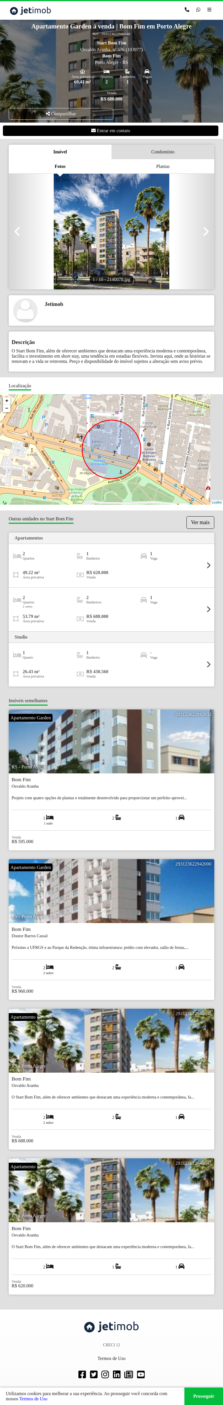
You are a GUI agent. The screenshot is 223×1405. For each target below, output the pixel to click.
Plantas (163, 166)
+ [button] (6, 400)
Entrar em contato (110, 130)
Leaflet (217, 502)
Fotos (60, 166)
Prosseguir (203, 1396)
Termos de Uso (33, 1398)
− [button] (6, 408)
